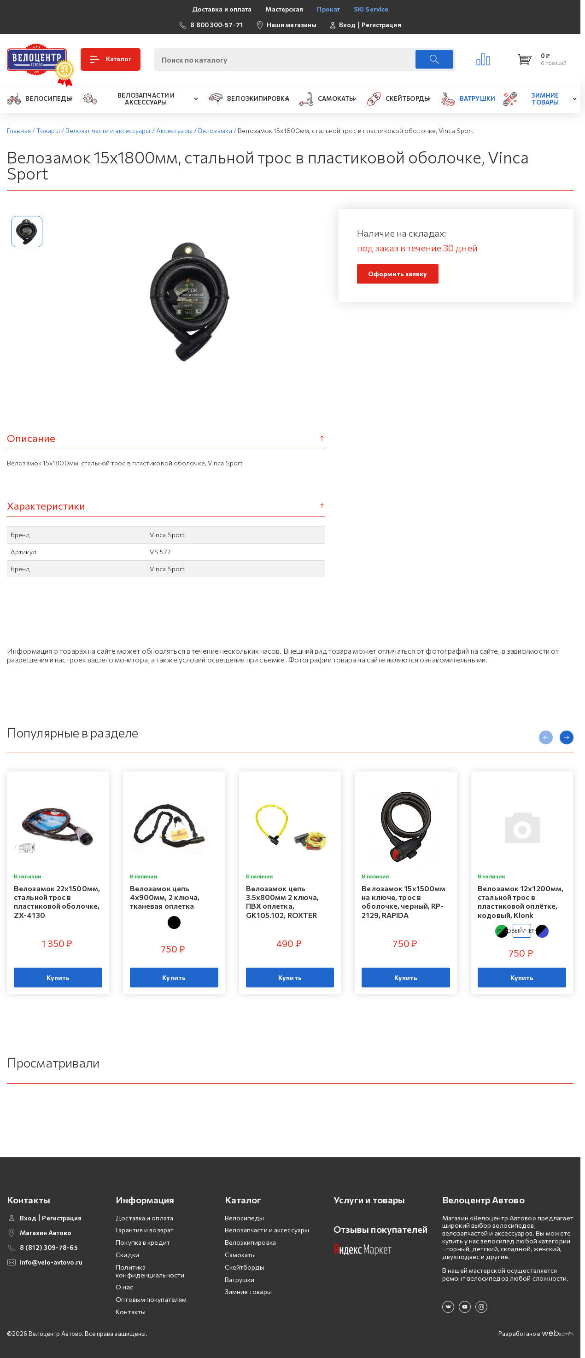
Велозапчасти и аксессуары (267, 1230)
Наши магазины (291, 25)
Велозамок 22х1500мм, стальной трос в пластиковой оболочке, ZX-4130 (57, 901)
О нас (124, 1287)
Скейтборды (245, 1267)
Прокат (328, 9)
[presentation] (546, 737)
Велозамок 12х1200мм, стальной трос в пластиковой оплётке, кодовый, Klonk (520, 901)
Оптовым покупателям (151, 1299)
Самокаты (240, 1255)
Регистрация (381, 25)
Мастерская (284, 9)
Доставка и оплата (222, 9)
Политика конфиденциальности (150, 1271)
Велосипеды (244, 1218)
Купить (58, 977)
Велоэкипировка (250, 1242)
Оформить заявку (397, 274)
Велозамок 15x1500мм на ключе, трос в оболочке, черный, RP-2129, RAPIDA (403, 901)
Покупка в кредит (143, 1242)
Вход (347, 25)
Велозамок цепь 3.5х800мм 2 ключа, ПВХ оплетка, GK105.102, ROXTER (282, 901)
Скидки (127, 1255)
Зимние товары (248, 1291)
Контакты (131, 1312)
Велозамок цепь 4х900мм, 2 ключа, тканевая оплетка (165, 897)
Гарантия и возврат (145, 1230)
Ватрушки (240, 1279)
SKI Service (371, 9)
